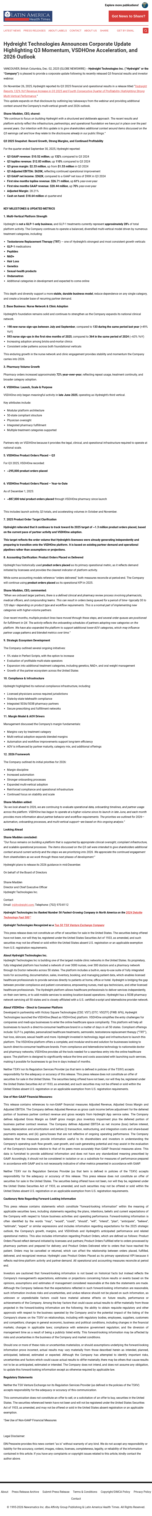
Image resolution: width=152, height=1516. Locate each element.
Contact (76, 30)
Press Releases (35, 30)
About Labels (57, 30)
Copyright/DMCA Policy (115, 1491)
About (4, 1491)
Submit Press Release (55, 1491)
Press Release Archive (25, 1491)
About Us (90, 30)
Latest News (12, 30)
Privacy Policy (142, 1491)
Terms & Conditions (85, 1491)
